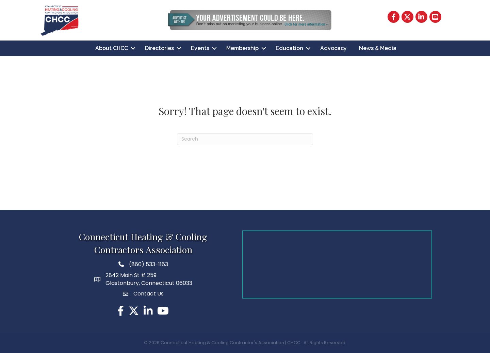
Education (289, 48)
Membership (242, 48)
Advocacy (333, 48)
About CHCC (111, 48)
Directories (159, 48)
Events (200, 48)
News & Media (377, 48)
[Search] (245, 139)
